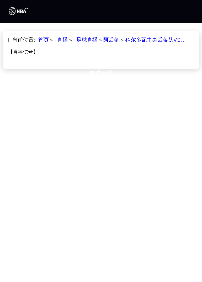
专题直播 (101, 99)
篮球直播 (101, 72)
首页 (101, 34)
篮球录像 (101, 86)
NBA (101, 47)
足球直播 (101, 59)
